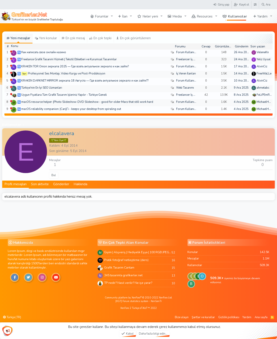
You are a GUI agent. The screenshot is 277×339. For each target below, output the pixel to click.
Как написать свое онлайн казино (43, 52)
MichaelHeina (265, 102)
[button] (112, 16)
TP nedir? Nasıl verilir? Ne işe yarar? (128, 283)
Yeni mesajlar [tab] (18, 38)
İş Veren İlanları (186, 74)
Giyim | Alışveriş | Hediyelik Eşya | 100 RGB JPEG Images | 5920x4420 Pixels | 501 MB (138, 252)
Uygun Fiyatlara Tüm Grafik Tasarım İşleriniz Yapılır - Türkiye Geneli (64, 95)
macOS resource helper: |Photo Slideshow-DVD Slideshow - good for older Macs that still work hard (87, 102)
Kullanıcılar (237, 16)
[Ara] (266, 4)
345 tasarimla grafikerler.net (123, 275)
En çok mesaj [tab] (73, 38)
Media (177, 16)
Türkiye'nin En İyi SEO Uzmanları (41, 88)
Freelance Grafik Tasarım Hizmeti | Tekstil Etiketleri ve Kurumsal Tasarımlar (69, 59)
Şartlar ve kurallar (203, 317)
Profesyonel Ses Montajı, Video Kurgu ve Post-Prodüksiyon (66, 74)
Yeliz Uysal (264, 59)
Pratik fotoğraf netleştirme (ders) (126, 260)
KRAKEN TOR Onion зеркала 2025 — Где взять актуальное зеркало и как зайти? (75, 66)
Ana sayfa (261, 317)
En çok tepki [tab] (100, 38)
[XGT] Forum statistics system (138, 301)
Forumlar (101, 16)
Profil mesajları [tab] (15, 184)
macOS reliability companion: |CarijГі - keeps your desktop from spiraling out (71, 109)
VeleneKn (263, 52)
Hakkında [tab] (80, 184)
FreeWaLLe (264, 74)
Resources (205, 16)
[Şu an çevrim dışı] (11, 51)
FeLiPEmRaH (265, 95)
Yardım (262, 16)
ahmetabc (263, 88)
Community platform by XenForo (138, 297)
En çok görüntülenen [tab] (133, 38)
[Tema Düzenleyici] (255, 4)
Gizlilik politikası (228, 317)
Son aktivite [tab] (40, 184)
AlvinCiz (262, 66)
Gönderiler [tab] (61, 184)
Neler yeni (150, 16)
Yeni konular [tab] (46, 38)
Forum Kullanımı (186, 52)
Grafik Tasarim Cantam (119, 267)
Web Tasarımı (185, 88)
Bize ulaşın (182, 317)
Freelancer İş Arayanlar (191, 59)
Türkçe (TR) (12, 317)
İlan (124, 16)
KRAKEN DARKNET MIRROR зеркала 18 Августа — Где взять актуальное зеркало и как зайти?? (84, 81)
